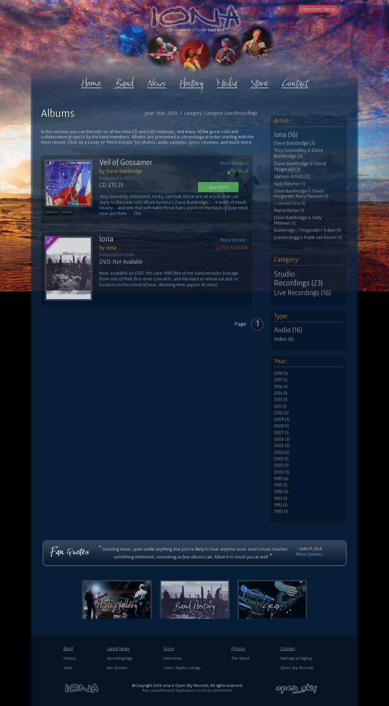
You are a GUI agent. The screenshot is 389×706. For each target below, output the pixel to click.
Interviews (172, 658)
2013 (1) (280, 399)
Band (68, 648)
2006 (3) (282, 439)
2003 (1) (281, 459)
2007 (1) (281, 432)
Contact (287, 648)
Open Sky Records (297, 667)
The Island (240, 658)
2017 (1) (280, 380)
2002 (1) (281, 465)
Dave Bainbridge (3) (294, 143)
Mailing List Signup (296, 658)
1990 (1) (281, 511)
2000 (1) (281, 472)
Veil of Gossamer (126, 162)
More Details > (234, 163)
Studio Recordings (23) (298, 278)
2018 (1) (281, 373)
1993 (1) (280, 498)
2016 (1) (281, 386)
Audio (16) (288, 330)
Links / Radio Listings (181, 667)
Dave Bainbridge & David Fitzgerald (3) (300, 166)
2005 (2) (282, 445)
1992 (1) (280, 505)
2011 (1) (280, 406)
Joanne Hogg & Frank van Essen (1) (308, 237)
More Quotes (309, 554)
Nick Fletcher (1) (290, 183)
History (69, 658)
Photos (238, 648)
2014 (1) (280, 393)
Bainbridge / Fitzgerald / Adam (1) (307, 230)
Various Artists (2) (292, 176)
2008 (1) (281, 426)
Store (168, 648)
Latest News (118, 648)
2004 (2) (281, 452)
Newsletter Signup (318, 8)
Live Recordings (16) (302, 292)
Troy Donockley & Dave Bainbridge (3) (298, 153)
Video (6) (284, 339)
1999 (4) (281, 478)
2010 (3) (281, 413)
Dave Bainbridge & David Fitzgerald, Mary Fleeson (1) (301, 193)
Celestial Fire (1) (289, 203)
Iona (106, 238)
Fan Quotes (117, 667)
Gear (67, 667)
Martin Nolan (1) (289, 210)
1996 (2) (281, 491)
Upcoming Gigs (119, 658)
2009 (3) (282, 419)
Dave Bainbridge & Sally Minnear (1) (298, 220)
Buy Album (218, 187)
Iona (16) (286, 134)
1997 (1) (280, 485)
